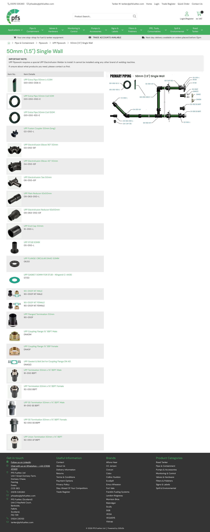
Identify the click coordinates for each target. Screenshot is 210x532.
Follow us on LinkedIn (19, 462)
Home (149, 4)
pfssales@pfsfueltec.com (40, 4)
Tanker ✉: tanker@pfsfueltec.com (128, 4)
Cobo (108, 473)
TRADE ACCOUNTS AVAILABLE (105, 37)
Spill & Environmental (177, 30)
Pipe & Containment (33, 30)
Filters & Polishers (132, 30)
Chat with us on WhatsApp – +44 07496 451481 (28, 467)
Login (156, 4)
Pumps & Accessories (95, 30)
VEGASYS (110, 517)
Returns (60, 473)
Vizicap (109, 521)
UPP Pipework (59, 43)
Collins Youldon (113, 477)
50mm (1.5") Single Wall (81, 43)
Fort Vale (110, 488)
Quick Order (183, 4)
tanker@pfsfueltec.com (20, 522)
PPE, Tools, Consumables (154, 30)
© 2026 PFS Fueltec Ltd (95, 528)
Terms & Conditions (65, 477)
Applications (14, 30)
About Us (60, 466)
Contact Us (197, 4)
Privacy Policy (63, 484)
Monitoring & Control (74, 30)
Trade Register (168, 4)
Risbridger (111, 503)
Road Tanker (195, 30)
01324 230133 (15, 518)
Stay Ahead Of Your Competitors (72, 488)
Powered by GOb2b (116, 528)
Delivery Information (65, 469)
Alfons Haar (111, 462)
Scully (109, 506)
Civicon (109, 469)
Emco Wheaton (113, 484)
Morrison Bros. (113, 499)
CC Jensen (111, 466)
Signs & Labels (114, 30)
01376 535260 (16, 4)
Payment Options (64, 480)
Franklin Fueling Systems (117, 492)
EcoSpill (110, 480)
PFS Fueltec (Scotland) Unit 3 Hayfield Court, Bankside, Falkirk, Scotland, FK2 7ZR (19, 507)
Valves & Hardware (53, 30)
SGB (108, 510)
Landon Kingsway (114, 495)
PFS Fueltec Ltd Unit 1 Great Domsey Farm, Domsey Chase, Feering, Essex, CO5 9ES (21, 480)
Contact (60, 462)
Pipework (43, 43)
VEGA (109, 514)
